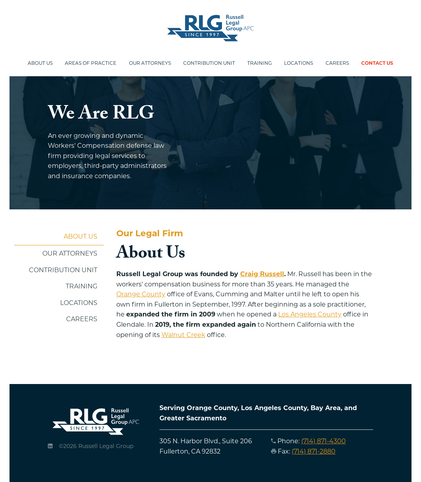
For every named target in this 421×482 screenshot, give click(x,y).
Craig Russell (262, 274)
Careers (339, 63)
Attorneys (149, 63)
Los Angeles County (309, 314)
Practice (90, 63)
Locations (300, 63)
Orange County (140, 294)
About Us (80, 236)
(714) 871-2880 (314, 451)
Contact (379, 63)
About (38, 63)
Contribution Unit (209, 63)
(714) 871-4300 (323, 441)
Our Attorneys (69, 253)
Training (260, 63)
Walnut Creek (183, 335)
